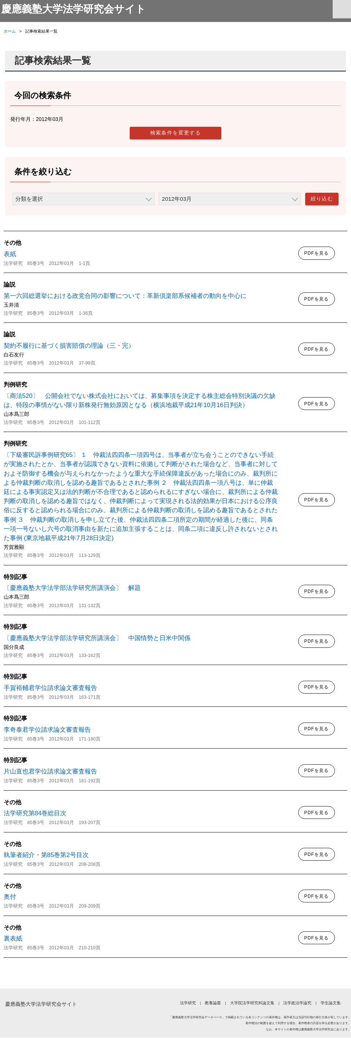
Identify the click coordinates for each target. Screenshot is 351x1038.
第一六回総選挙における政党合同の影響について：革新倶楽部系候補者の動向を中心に (125, 296)
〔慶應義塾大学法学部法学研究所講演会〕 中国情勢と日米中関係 (97, 638)
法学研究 (188, 1003)
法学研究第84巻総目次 (35, 813)
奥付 (10, 897)
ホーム (10, 31)
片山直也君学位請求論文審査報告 (50, 771)
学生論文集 (331, 1003)
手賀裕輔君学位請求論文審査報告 (50, 688)
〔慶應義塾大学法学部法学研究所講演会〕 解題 (72, 588)
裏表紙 (13, 938)
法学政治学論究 (297, 1003)
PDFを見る (316, 253)
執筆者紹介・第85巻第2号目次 (46, 855)
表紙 (10, 254)
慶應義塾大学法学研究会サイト (76, 9)
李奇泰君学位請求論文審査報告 (47, 730)
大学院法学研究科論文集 (252, 1003)
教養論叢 (213, 1003)
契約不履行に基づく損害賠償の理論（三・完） (69, 346)
